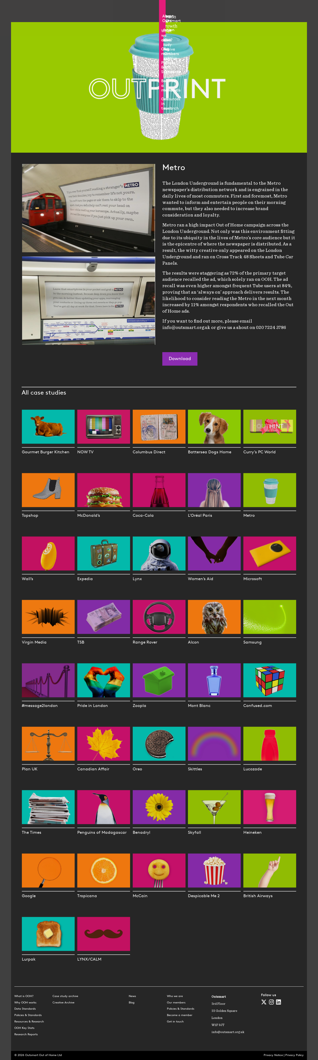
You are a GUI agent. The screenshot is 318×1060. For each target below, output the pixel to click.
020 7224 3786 (271, 327)
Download (180, 359)
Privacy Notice (273, 1055)
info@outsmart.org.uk (186, 327)
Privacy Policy (294, 1055)
